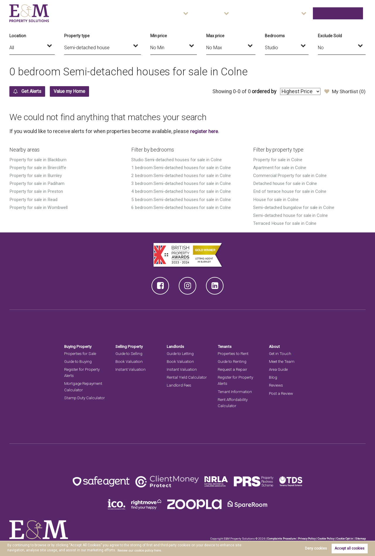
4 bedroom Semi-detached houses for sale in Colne (183, 191)
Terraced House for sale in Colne (286, 223)
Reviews (276, 385)
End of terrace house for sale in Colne (291, 191)
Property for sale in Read (34, 199)
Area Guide (280, 13)
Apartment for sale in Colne (280, 167)
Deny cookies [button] (316, 548)
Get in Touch (344, 13)
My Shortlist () (344, 91)
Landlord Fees (180, 385)
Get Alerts (31, 91)
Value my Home (80, 91)
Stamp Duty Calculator (84, 397)
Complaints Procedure (278, 538)
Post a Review (282, 393)
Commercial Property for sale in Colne (291, 175)
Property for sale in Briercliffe (39, 167)
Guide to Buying (78, 361)
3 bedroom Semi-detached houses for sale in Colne (183, 183)
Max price (215, 35)
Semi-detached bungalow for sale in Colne (296, 207)
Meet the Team (282, 361)
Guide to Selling (129, 353)
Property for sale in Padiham (38, 183)
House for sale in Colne (277, 199)
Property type (76, 35)
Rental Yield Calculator (187, 377)
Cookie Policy (324, 538)
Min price (158, 35)
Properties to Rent (234, 353)
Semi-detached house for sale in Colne (292, 215)
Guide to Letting (181, 353)
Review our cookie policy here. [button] (142, 550)
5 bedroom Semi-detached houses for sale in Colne (183, 199)
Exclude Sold (330, 35)
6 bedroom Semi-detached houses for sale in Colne (183, 207)
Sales (213, 13)
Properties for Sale (81, 353)
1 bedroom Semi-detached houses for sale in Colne (183, 167)
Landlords (176, 346)
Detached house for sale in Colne (287, 183)
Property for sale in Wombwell (40, 207)
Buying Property (79, 346)
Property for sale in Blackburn (39, 159)
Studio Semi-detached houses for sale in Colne (179, 159)
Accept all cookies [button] (349, 548)
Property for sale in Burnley (36, 175)
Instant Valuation (130, 369)
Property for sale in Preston (37, 191)
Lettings (243, 13)
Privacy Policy (304, 538)
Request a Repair (233, 369)
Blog (273, 377)
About (306, 13)
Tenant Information (235, 391)
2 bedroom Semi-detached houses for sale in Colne (183, 175)
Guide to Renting (233, 361)
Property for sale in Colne (279, 159)
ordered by (261, 91)
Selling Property (130, 346)
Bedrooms (275, 35)
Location (17, 35)
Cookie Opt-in (343, 538)
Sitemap (360, 538)
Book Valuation (129, 361)
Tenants (225, 346)
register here (204, 131)
